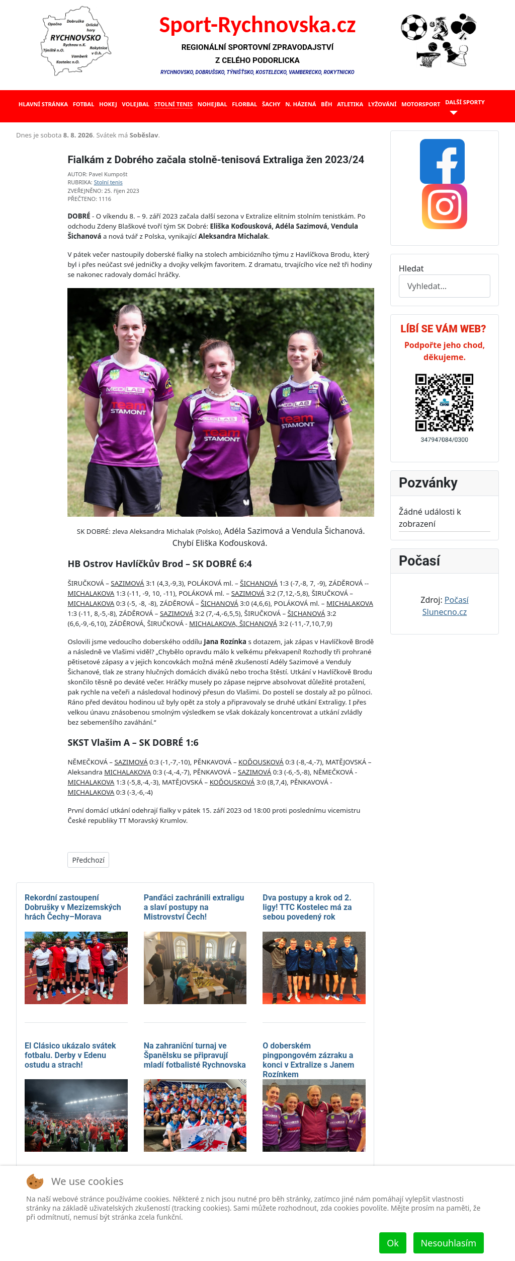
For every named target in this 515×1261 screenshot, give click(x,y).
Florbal (244, 104)
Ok (393, 1243)
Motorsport (421, 104)
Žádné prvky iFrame (195, 138)
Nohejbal (212, 104)
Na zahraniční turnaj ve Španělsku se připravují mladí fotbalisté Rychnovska (195, 1055)
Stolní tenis (173, 104)
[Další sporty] (451, 113)
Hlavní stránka (43, 104)
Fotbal (84, 104)
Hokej (108, 104)
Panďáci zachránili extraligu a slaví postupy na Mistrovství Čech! (194, 907)
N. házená (300, 104)
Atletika (350, 104)
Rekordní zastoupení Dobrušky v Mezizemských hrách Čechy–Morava (73, 907)
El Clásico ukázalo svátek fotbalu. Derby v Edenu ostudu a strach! (70, 1055)
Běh (326, 104)
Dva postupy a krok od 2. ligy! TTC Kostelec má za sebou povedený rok (307, 907)
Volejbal (135, 104)
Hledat (411, 268)
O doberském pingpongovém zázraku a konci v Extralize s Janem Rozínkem (308, 1060)
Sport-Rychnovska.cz (257, 24)
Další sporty (465, 102)
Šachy (271, 104)
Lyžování (382, 104)
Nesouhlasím (448, 1243)
